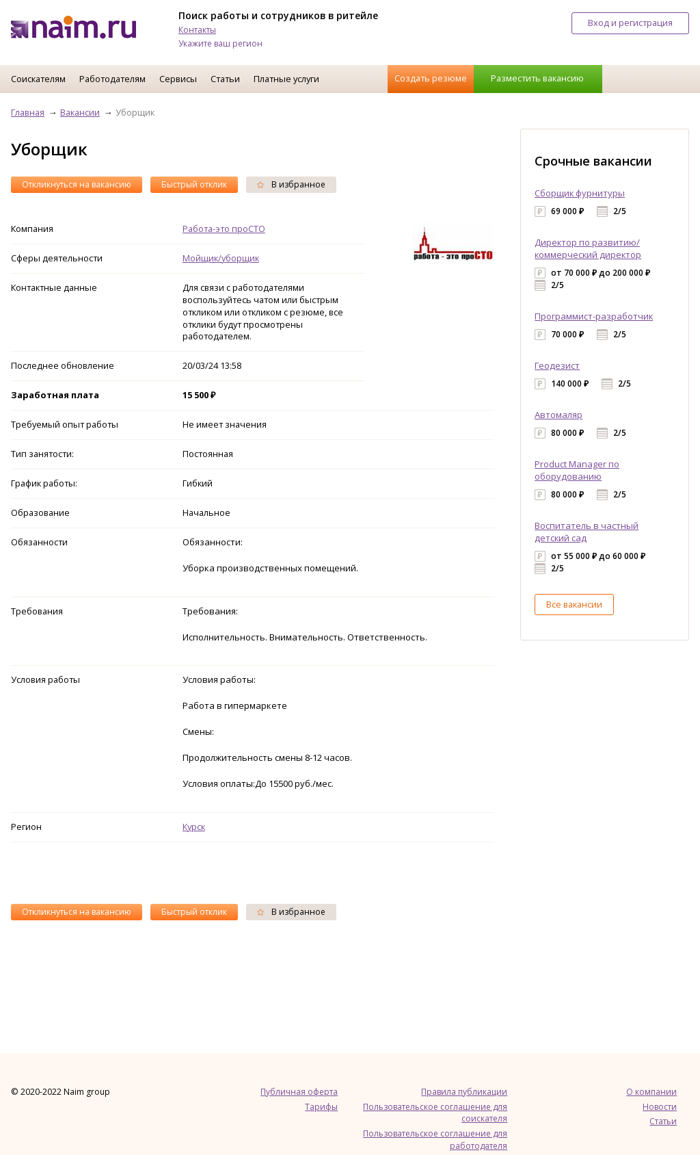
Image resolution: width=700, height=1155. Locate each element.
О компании (651, 1092)
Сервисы (178, 79)
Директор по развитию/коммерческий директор (588, 248)
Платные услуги (286, 79)
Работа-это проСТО (224, 228)
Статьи (225, 79)
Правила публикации (464, 1092)
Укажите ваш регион (220, 43)
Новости (660, 1107)
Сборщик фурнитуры (580, 193)
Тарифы (321, 1107)
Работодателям (112, 79)
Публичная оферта (299, 1092)
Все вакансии (574, 604)
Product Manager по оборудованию (577, 470)
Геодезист (557, 365)
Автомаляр (558, 414)
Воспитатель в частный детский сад (586, 531)
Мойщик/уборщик (221, 258)
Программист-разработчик (594, 316)
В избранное (291, 184)
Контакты (197, 30)
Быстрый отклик (194, 184)
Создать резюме (430, 78)
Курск (194, 826)
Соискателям (38, 79)
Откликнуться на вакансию (76, 184)
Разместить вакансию (537, 78)
